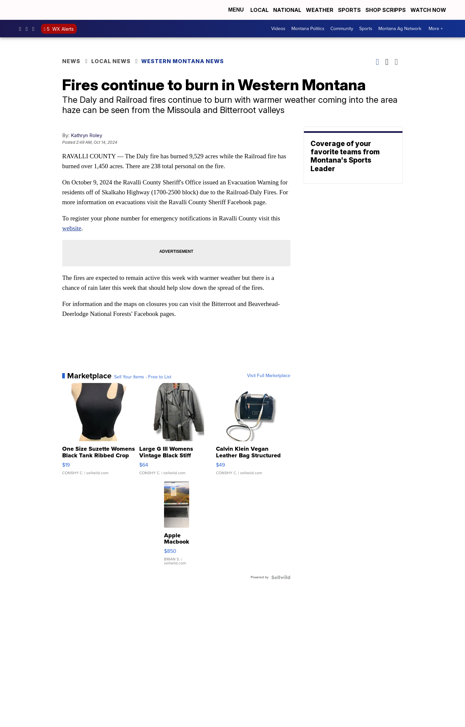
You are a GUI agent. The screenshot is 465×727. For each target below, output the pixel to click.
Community (341, 28)
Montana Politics (307, 28)
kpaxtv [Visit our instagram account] (28, 28)
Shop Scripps (385, 10)
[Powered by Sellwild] (280, 577)
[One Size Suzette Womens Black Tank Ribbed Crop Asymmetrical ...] (99, 432)
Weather (319, 10)
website (71, 228)
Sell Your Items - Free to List (142, 377)
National (287, 10)
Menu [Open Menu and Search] (236, 10)
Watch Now (428, 10)
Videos (278, 28)
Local (259, 10)
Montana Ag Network (399, 28)
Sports (349, 10)
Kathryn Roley (86, 135)
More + (436, 28)
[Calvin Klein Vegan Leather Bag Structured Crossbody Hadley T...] (253, 432)
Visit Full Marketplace (268, 375)
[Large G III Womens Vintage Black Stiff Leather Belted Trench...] (176, 432)
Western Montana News (182, 61)
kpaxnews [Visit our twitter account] (35, 28)
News (71, 61)
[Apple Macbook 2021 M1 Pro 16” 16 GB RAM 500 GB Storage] (176, 526)
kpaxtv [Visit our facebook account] (21, 28)
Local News (111, 61)
